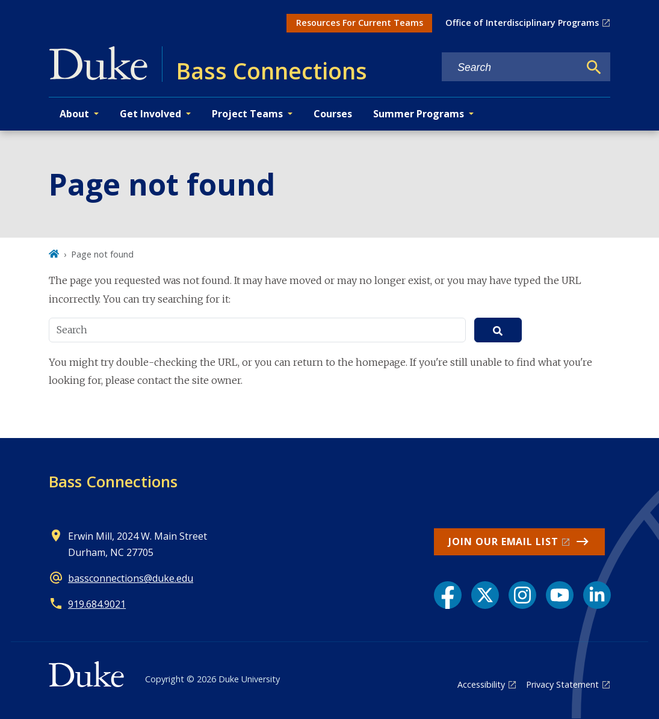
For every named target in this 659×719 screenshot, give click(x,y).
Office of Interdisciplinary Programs (522, 22)
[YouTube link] (560, 595)
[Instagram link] (522, 595)
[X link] (485, 595)
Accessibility (481, 684)
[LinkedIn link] (597, 595)
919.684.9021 (97, 604)
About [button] (74, 113)
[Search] (594, 67)
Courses (333, 113)
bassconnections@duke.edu (130, 578)
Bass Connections (113, 481)
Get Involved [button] (150, 113)
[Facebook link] (448, 595)
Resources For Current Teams (359, 22)
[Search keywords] (510, 67)
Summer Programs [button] (418, 113)
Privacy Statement (562, 684)
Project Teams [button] (247, 113)
